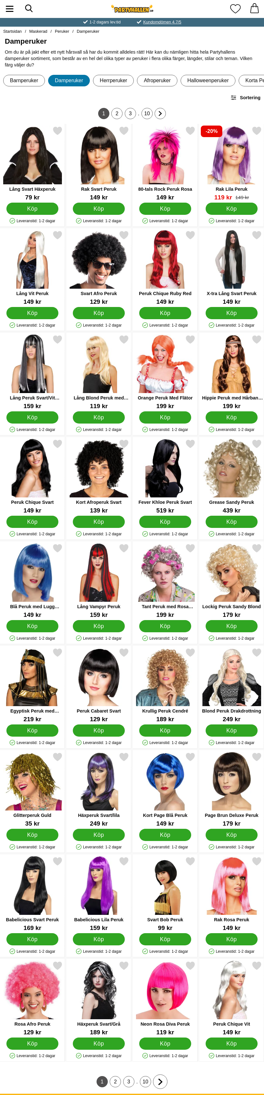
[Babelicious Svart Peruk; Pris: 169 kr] (32, 893)
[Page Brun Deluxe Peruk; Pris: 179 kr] (231, 789)
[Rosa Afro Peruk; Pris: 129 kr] (32, 998)
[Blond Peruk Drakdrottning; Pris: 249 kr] (231, 685)
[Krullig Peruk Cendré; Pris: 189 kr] (165, 685)
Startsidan (12, 31)
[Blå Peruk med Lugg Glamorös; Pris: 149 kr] (32, 580)
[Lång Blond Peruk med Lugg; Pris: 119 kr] (98, 372)
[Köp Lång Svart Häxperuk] (32, 209)
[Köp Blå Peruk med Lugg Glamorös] (32, 626)
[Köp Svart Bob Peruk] (165, 939)
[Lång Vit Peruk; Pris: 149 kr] (32, 267)
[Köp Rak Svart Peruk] (99, 209)
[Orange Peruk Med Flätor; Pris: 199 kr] (165, 372)
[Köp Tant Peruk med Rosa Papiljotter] (165, 626)
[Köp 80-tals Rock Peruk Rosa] (165, 209)
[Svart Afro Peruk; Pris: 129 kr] (98, 267)
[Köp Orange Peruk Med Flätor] (165, 417)
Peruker (62, 31)
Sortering (245, 97)
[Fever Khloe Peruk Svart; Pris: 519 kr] (165, 476)
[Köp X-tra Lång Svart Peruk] (232, 313)
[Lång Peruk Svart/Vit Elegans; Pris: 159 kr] (32, 372)
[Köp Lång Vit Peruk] (32, 313)
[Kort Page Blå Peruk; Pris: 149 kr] (165, 789)
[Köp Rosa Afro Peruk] (32, 1044)
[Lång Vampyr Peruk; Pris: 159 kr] (98, 580)
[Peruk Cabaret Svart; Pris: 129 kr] (98, 685)
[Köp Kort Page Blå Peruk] (165, 835)
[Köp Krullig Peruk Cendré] (165, 730)
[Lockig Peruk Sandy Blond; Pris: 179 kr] (231, 580)
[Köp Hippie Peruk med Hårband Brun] (232, 417)
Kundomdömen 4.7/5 (162, 22)
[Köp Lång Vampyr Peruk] (99, 626)
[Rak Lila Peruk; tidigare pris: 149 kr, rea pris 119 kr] (231, 163)
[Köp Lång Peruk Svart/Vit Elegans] (32, 417)
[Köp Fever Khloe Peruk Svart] (165, 522)
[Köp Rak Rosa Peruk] (232, 939)
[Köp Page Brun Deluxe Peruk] (232, 835)
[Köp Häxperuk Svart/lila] (99, 835)
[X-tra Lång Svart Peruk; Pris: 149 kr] (231, 267)
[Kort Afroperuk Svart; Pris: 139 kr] (98, 476)
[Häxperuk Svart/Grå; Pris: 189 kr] (98, 998)
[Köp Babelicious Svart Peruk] (32, 939)
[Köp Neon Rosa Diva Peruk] (165, 1044)
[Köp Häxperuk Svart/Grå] (99, 1044)
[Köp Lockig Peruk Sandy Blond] (232, 626)
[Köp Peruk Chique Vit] (232, 1044)
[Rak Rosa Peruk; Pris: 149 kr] (231, 893)
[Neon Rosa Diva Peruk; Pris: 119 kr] (165, 998)
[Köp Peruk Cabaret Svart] (99, 730)
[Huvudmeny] (9, 9)
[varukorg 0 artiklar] (254, 9)
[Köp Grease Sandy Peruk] (232, 522)
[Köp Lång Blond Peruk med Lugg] (99, 417)
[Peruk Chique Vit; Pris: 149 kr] (231, 998)
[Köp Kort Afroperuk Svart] (99, 522)
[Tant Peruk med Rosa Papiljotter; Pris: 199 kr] (165, 580)
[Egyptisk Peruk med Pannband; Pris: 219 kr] (32, 685)
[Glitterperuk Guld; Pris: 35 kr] (32, 789)
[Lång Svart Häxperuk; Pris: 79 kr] (32, 163)
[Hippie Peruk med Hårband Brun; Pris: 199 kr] (231, 372)
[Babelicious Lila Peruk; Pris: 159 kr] (98, 893)
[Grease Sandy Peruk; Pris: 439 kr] (231, 476)
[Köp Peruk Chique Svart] (32, 522)
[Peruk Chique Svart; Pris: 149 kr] (32, 476)
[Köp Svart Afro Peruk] (99, 313)
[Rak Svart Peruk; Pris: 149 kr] (98, 163)
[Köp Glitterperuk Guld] (32, 835)
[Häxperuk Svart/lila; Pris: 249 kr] (98, 789)
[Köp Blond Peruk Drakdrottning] (232, 730)
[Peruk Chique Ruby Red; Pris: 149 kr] (165, 267)
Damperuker (88, 31)
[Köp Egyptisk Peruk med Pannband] (32, 730)
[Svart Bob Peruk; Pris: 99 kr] (165, 893)
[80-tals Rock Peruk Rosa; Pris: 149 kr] (165, 163)
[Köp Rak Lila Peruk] (232, 209)
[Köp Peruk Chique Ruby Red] (165, 313)
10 (148, 115)
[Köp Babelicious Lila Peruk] (99, 939)
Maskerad (38, 31)
